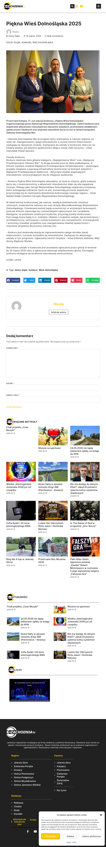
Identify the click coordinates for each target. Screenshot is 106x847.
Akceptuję (50, 836)
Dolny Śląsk (14, 36)
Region (15, 755)
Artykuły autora (58, 312)
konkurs (26, 42)
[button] (101, 815)
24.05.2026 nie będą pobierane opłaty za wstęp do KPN (84, 451)
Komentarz (12, 348)
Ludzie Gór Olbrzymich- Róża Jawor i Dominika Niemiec (51, 526)
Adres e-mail (13, 395)
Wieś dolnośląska (42, 42)
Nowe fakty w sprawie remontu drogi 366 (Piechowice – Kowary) (50, 487)
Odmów (70, 836)
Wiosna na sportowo (49, 448)
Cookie (68, 842)
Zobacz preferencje (91, 836)
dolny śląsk (13, 42)
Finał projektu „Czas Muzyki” (22, 606)
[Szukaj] (72, 6)
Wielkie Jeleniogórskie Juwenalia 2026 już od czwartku (18, 487)
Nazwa (10, 383)
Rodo (74, 842)
